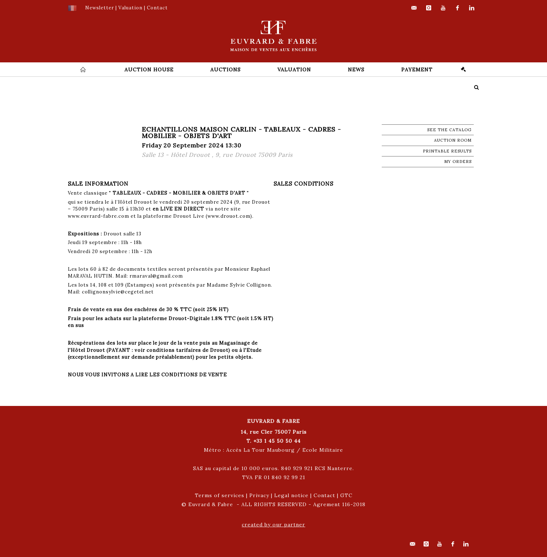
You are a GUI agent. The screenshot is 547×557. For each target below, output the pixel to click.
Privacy (259, 495)
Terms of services (219, 495)
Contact (324, 495)
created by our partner (273, 524)
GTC (346, 495)
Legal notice (291, 495)
